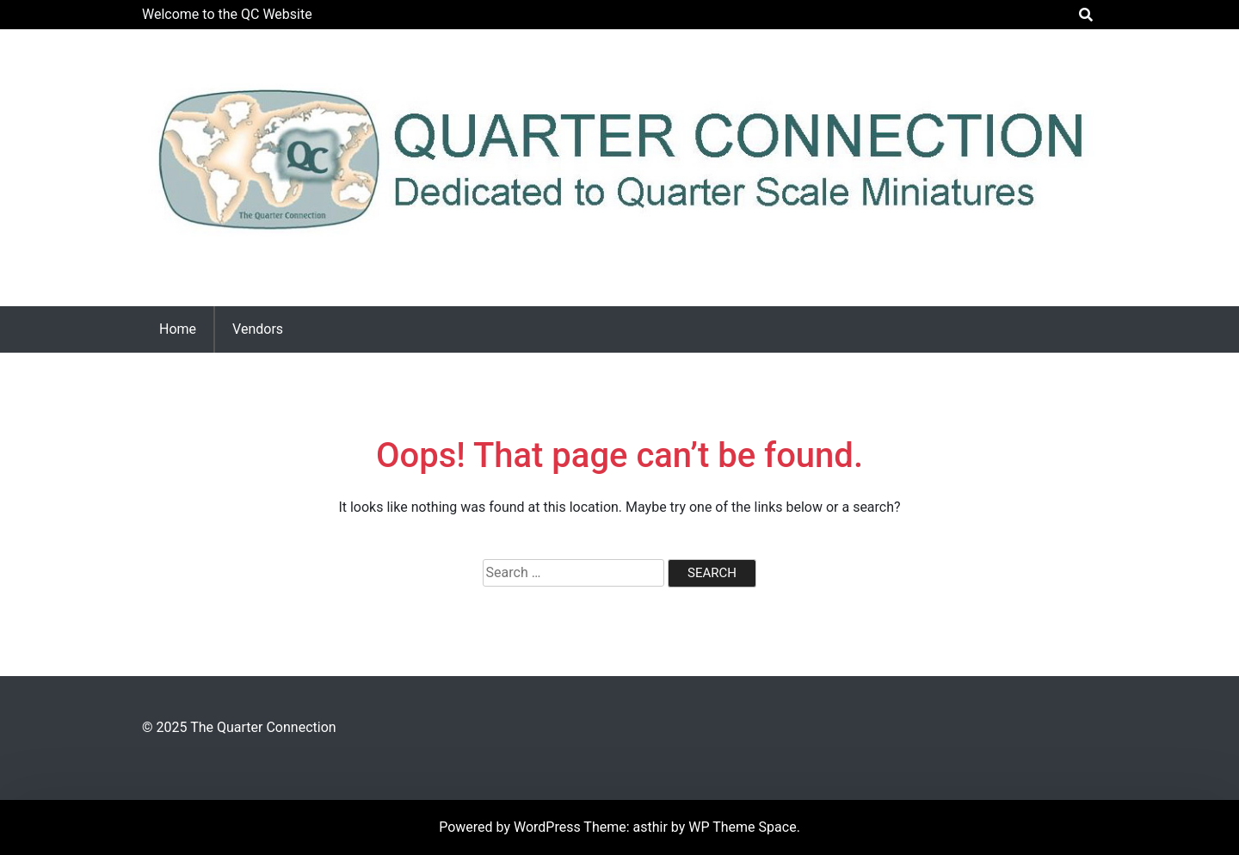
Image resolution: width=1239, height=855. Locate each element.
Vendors (257, 329)
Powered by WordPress (511, 827)
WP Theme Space (742, 827)
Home (177, 329)
